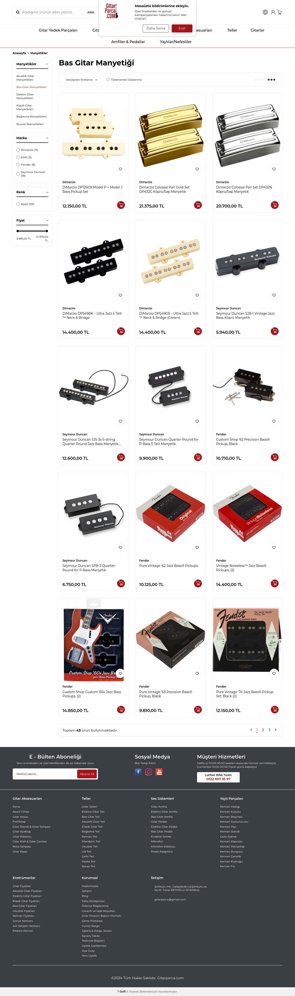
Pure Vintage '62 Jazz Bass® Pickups (168, 566)
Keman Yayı (228, 826)
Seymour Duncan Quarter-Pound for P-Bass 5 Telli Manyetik (168, 441)
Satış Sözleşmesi (93, 901)
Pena (16, 806)
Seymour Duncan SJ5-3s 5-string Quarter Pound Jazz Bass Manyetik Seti (90, 441)
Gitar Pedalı (159, 821)
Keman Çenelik (230, 856)
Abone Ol (86, 774)
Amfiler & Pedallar (124, 41)
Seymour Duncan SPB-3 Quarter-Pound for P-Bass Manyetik (89, 568)
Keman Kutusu (230, 811)
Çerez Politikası (92, 921)
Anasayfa (19, 53)
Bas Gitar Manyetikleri (31, 87)
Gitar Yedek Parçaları (54, 30)
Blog (85, 896)
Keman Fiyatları (23, 915)
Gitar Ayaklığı (22, 831)
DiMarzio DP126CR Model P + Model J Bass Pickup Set (92, 189)
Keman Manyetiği (232, 846)
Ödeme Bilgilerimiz (95, 906)
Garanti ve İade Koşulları (98, 911)
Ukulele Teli (90, 846)
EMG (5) (24, 157)
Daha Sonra (155, 28)
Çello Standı (228, 836)
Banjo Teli (88, 866)
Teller (228, 30)
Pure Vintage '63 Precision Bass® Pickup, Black (165, 694)
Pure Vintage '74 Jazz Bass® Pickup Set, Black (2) (244, 694)
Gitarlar (254, 30)
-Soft (122, 991)
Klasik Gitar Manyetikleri (24, 107)
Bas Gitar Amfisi (162, 816)
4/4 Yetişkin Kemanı (26, 926)
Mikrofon (157, 841)
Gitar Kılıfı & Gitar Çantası (30, 841)
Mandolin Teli (91, 841)
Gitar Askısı (20, 816)
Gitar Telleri (89, 806)
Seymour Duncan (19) (30, 173)
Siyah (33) (25, 204)
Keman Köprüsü (231, 841)
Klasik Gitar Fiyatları (26, 901)
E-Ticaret (133, 991)
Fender (221, 434)
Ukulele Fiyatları (24, 911)
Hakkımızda (90, 886)
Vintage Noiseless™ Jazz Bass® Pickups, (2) (241, 568)
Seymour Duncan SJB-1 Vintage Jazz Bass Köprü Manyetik (245, 315)
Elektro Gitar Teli (93, 811)
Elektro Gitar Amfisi (164, 811)
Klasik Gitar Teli (92, 826)
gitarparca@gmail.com (170, 899)
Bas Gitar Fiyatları (25, 906)
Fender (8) (25, 164)
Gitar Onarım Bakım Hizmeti (101, 915)
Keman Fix (227, 866)
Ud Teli (86, 851)
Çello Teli (88, 856)
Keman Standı (230, 831)
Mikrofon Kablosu (163, 846)
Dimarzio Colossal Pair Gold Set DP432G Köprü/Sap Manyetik (164, 189)
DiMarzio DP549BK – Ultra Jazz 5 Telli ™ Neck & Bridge (92, 315)
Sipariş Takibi (91, 935)
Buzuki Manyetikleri (30, 124)
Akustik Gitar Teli (93, 821)
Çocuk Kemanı (23, 921)
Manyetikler (39, 53)
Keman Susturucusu (234, 821)
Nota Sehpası (22, 846)
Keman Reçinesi (231, 816)
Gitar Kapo (20, 851)
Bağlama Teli (91, 831)
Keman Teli (89, 836)
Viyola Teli (88, 861)
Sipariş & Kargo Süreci (97, 930)
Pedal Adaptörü (162, 851)
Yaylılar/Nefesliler (172, 41)
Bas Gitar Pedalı (162, 831)
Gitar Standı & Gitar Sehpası (31, 826)
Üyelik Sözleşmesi (94, 945)
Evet (182, 28)
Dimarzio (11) (27, 150)
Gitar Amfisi (159, 806)
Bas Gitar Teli (91, 816)
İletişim (87, 891)
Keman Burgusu (231, 851)
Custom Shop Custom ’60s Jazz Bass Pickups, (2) (91, 694)
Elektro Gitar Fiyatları (27, 896)
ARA (90, 12)
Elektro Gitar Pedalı (164, 826)
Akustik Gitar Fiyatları (27, 891)
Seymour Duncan (228, 308)
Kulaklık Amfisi (161, 836)
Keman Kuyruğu (231, 861)
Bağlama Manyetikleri (31, 116)
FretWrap (19, 821)
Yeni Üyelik (89, 955)
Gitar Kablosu (22, 836)
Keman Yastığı (230, 806)
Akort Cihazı (21, 811)
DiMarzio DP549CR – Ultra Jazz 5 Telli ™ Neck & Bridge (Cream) (168, 315)
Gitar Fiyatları (22, 886)
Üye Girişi (88, 950)
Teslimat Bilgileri (93, 940)
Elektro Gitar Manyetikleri (25, 96)
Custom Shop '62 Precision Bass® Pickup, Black (243, 441)
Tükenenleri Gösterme (124, 79)
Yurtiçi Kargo (91, 926)
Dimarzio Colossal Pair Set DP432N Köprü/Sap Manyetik (244, 189)
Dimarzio (68, 182)
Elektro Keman (23, 930)
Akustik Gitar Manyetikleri (25, 77)
